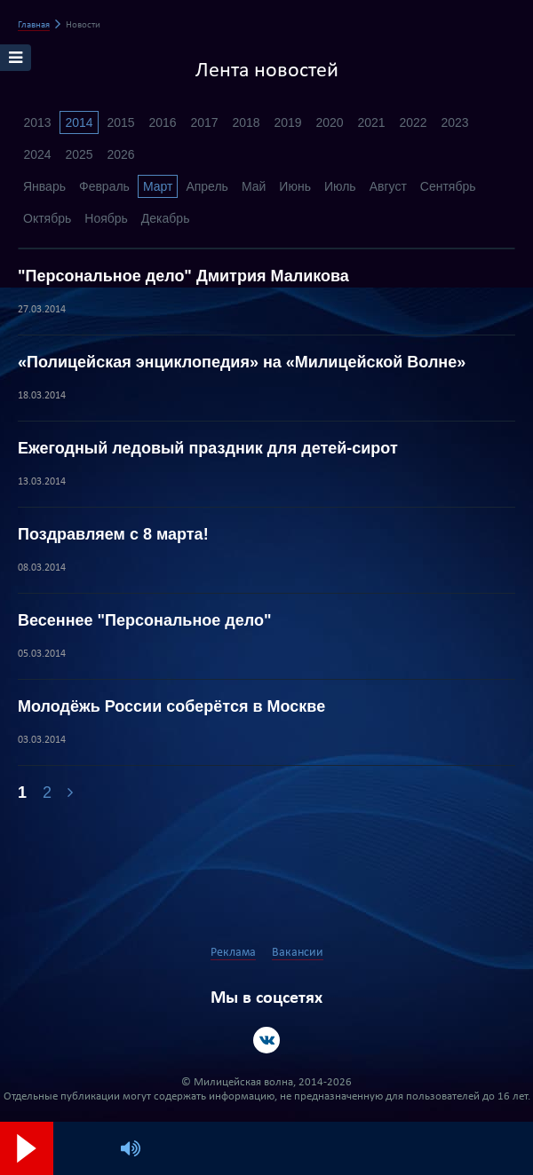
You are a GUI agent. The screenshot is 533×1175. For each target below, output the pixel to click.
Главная (34, 25)
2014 (78, 122)
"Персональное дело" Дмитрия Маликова (183, 276)
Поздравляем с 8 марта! (113, 534)
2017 (204, 122)
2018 (245, 122)
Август (388, 186)
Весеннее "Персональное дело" (144, 620)
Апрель (207, 186)
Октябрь (47, 218)
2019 (287, 122)
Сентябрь (448, 186)
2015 (120, 122)
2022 (412, 122)
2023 (454, 122)
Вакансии (297, 952)
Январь (44, 186)
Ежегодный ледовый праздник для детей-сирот (208, 448)
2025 (78, 154)
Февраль (104, 186)
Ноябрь (106, 218)
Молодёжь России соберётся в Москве (171, 706)
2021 (371, 122)
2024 (37, 154)
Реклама (233, 952)
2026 (120, 154)
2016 (162, 122)
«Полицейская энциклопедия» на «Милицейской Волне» (241, 362)
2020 (329, 122)
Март (158, 186)
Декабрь (165, 218)
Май (254, 186)
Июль (340, 186)
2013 (37, 122)
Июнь (295, 186)
